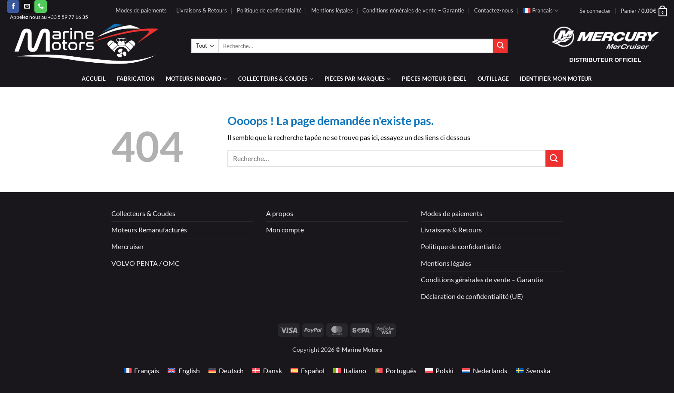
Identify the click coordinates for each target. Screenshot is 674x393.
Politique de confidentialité (269, 10)
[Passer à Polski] (439, 370)
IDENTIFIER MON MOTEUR (556, 78)
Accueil (94, 78)
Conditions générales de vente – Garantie (413, 10)
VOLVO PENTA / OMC (145, 263)
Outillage (493, 78)
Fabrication (136, 78)
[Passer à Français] (141, 370)
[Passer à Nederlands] (484, 370)
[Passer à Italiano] (350, 370)
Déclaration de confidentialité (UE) (472, 296)
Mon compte (285, 229)
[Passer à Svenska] (533, 370)
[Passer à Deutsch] (226, 370)
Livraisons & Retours (201, 10)
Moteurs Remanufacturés (149, 229)
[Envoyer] (500, 46)
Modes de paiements (141, 10)
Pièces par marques (358, 79)
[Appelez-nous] (40, 6)
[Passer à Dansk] (267, 370)
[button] (595, 10)
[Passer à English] (183, 370)
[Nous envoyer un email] (27, 6)
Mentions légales (332, 10)
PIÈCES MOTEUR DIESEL (434, 78)
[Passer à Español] (307, 370)
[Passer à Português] (395, 370)
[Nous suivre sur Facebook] (13, 6)
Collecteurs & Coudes (143, 213)
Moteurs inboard (196, 79)
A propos (279, 213)
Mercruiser (127, 246)
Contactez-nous (493, 10)
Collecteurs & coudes (275, 79)
